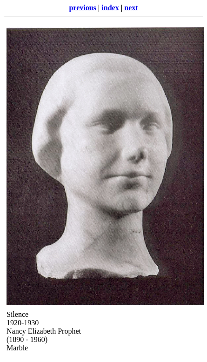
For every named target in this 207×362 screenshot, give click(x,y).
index (110, 8)
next (131, 8)
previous (82, 8)
